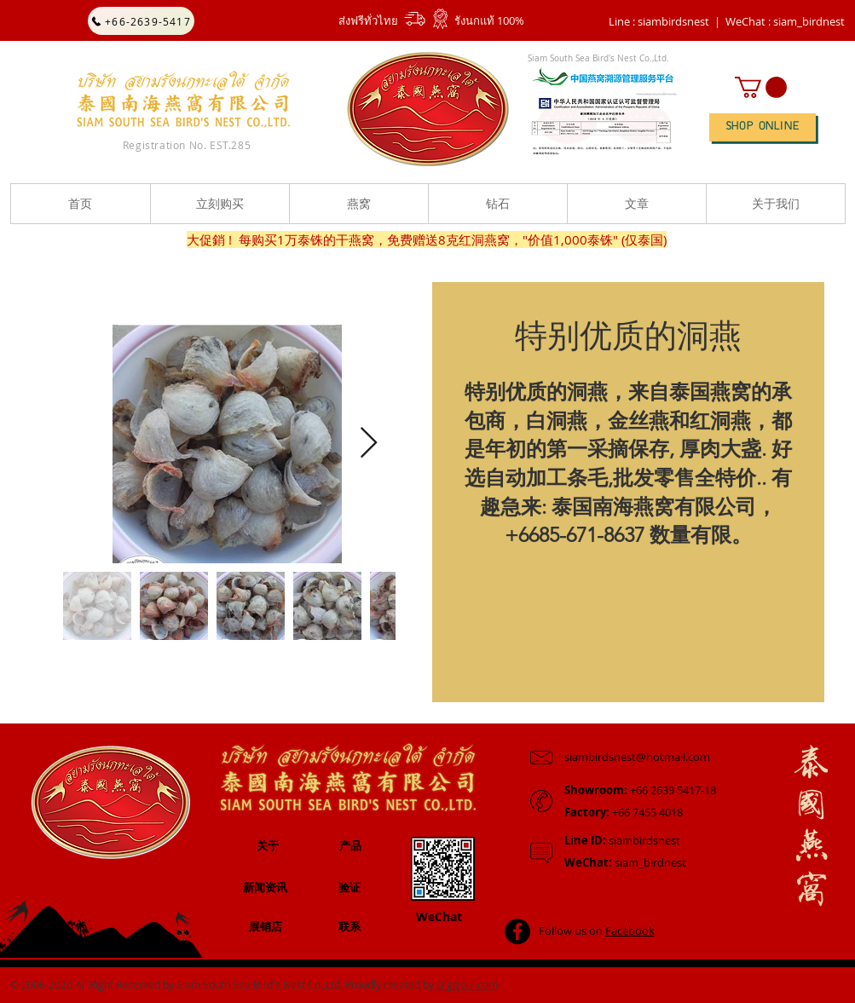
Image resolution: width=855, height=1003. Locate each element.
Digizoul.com (467, 984)
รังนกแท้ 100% (489, 20)
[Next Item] (368, 443)
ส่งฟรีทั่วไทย (368, 20)
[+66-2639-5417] (141, 21)
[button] (785, 21)
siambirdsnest (622, 840)
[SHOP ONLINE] (762, 127)
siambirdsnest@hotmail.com (637, 756)
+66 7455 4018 (623, 812)
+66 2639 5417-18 (640, 790)
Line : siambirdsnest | (664, 21)
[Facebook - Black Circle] (517, 931)
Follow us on (597, 930)
